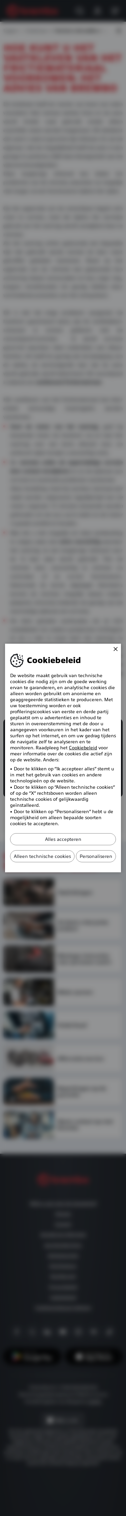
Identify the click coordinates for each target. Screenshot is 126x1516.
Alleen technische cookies (42, 856)
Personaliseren (96, 856)
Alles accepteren (63, 839)
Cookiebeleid (83, 747)
